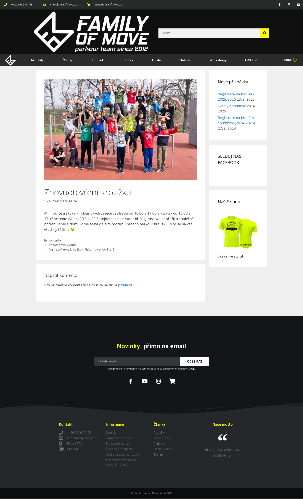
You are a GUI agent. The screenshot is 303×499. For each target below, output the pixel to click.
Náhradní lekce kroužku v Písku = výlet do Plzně (81, 249)
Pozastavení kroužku (63, 245)
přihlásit (125, 285)
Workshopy (218, 60)
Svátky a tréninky (232, 105)
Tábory (128, 60)
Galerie (185, 60)
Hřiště (156, 60)
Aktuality (37, 60)
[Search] (264, 33)
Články (68, 60)
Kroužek (98, 60)
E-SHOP (251, 60)
